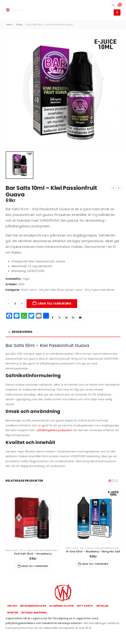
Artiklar (102, 605)
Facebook (53, 317)
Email (80, 317)
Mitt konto (85, 605)
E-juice (67, 290)
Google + (73, 317)
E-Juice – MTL (81, 290)
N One (115, 548)
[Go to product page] (33, 517)
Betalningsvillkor (33, 605)
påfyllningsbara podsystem (55, 430)
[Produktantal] (15, 303)
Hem (9, 24)
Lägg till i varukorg (54, 303)
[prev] (113, 188)
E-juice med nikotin (103, 290)
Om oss (12, 605)
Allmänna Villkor (61, 605)
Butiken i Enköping (34, 612)
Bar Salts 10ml (53, 290)
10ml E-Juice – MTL (32, 290)
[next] (118, 188)
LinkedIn (66, 317)
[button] (113, 5)
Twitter (59, 317)
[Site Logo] (16, 10)
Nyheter (12, 612)
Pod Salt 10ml (59, 550)
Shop (19, 24)
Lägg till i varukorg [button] (34, 566)
